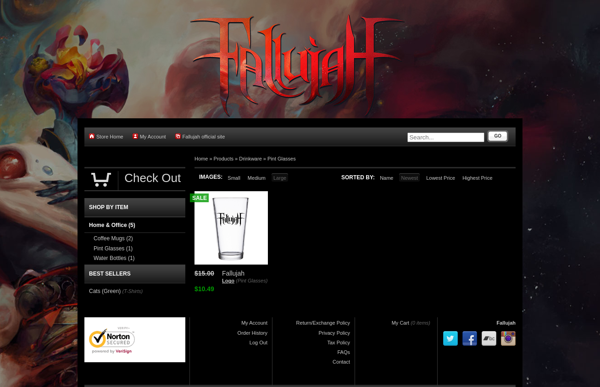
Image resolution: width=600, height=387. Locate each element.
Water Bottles (114, 258)
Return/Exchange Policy (323, 323)
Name (386, 178)
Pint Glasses (281, 158)
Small (234, 178)
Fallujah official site (200, 136)
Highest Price (477, 178)
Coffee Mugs (113, 238)
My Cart (401, 323)
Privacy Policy (334, 333)
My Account (149, 136)
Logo (228, 280)
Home (201, 158)
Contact (341, 362)
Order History (252, 333)
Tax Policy (338, 342)
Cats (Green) (105, 291)
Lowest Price (440, 178)
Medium (257, 178)
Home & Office (112, 225)
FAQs (343, 352)
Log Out (258, 342)
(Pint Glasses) (251, 280)
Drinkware (250, 158)
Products (223, 158)
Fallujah (506, 323)
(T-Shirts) (132, 291)
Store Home (106, 136)
